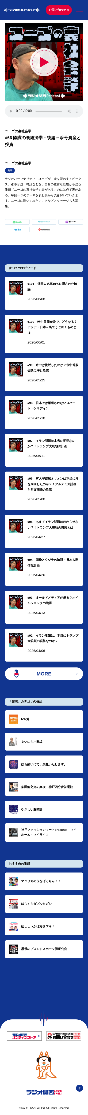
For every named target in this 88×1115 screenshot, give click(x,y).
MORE (44, 673)
